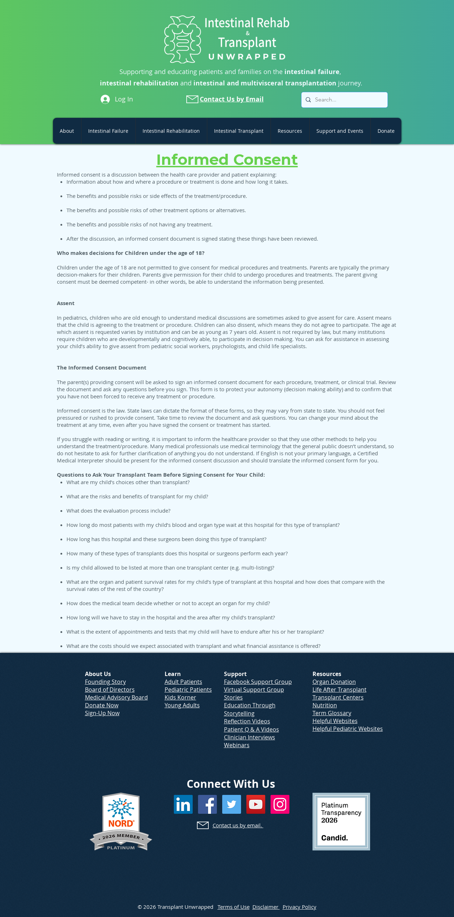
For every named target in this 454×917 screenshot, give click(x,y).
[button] (67, 131)
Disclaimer (266, 906)
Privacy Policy (299, 906)
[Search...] (344, 100)
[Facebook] (207, 804)
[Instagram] (280, 804)
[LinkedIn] (183, 804)
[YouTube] (255, 804)
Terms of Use (234, 906)
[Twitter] (231, 804)
